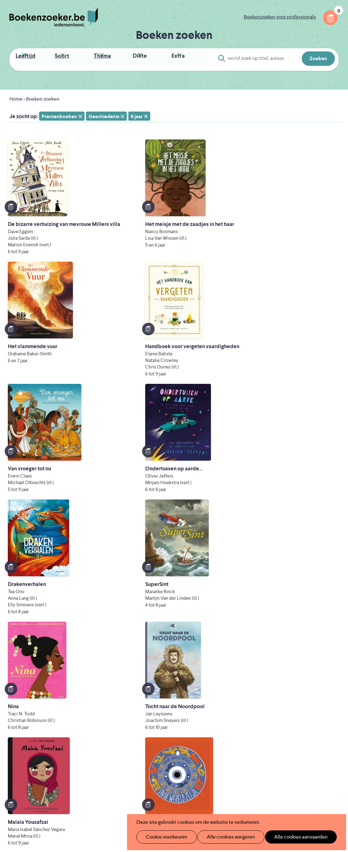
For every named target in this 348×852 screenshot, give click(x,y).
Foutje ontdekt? (140, 755)
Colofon (204, 735)
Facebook (323, 721)
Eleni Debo (168, 800)
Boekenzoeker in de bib (149, 715)
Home (16, 97)
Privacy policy (323, 693)
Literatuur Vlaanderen (145, 782)
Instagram (333, 721)
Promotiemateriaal (142, 735)
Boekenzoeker (53, 17)
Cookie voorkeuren (164, 837)
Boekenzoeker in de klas (149, 705)
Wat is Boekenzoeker (146, 695)
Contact (204, 745)
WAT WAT (178, 791)
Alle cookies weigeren (224, 837)
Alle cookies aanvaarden (290, 837)
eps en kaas (281, 800)
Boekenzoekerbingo (145, 725)
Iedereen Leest (212, 774)
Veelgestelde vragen (144, 745)
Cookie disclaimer (319, 701)
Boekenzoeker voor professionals (280, 16)
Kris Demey (223, 800)
